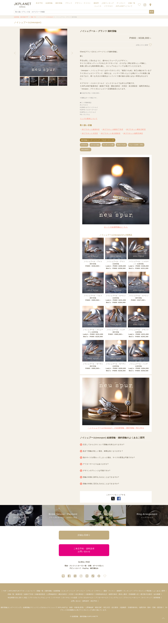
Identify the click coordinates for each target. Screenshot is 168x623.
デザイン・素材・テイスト (105, 591)
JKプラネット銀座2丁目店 (113, 129)
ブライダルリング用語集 (143, 591)
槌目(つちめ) (121, 145)
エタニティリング (68, 591)
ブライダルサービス (86, 597)
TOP (5, 591)
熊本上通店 (123, 594)
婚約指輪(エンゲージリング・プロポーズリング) (97, 140)
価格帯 (119, 591)
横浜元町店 (63, 594)
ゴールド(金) (95, 145)
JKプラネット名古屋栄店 (110, 133)
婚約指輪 (48, 591)
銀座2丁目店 (28, 594)
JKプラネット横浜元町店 (136, 129)
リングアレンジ (116, 597)
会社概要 (157, 594)
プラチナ (84, 145)
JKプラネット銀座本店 (91, 129)
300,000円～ (85, 149)
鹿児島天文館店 (146, 594)
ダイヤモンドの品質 (69, 597)
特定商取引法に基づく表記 (17, 597)
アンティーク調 (108, 145)
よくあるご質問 (159, 591)
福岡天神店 (113, 594)
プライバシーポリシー (132, 597)
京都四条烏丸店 (101, 594)
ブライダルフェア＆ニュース (40, 597)
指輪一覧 (40, 591)
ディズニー (81, 591)
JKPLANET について (124, 6)
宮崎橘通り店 (134, 594)
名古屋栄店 (79, 594)
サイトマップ (147, 597)
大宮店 (71, 594)
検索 (151, 12)
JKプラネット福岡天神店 (133, 133)
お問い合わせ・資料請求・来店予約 (84, 601)
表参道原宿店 (40, 594)
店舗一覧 (131, 3)
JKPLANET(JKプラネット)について (21, 591)
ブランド (90, 591)
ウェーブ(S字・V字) (136, 145)
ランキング (128, 591)
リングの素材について (88, 119)
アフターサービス (102, 597)
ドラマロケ (56, 597)
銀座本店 (19, 594)
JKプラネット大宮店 (90, 133)
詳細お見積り (84, 535)
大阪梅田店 (90, 594)
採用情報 (157, 597)
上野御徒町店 (52, 594)
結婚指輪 (57, 591)
